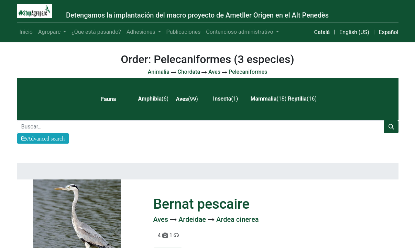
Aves (161, 219)
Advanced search (46, 138)
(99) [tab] (187, 99)
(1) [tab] (225, 98)
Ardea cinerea (237, 219)
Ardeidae (193, 219)
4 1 (168, 235)
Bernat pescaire (201, 204)
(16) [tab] (302, 98)
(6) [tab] (153, 98)
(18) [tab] (266, 98)
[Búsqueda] (391, 126)
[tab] (114, 99)
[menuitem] (26, 32)
